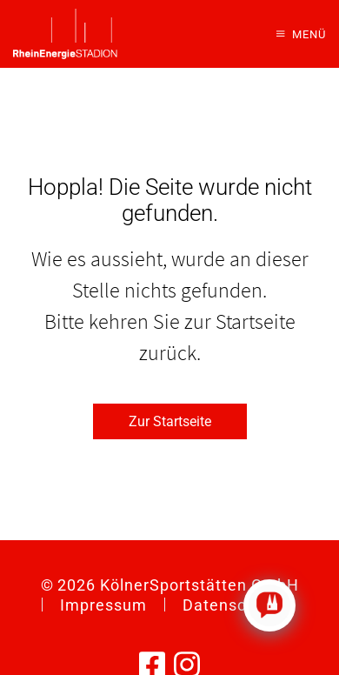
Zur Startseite (170, 421)
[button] (301, 34)
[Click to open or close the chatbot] (269, 605)
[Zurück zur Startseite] (65, 34)
